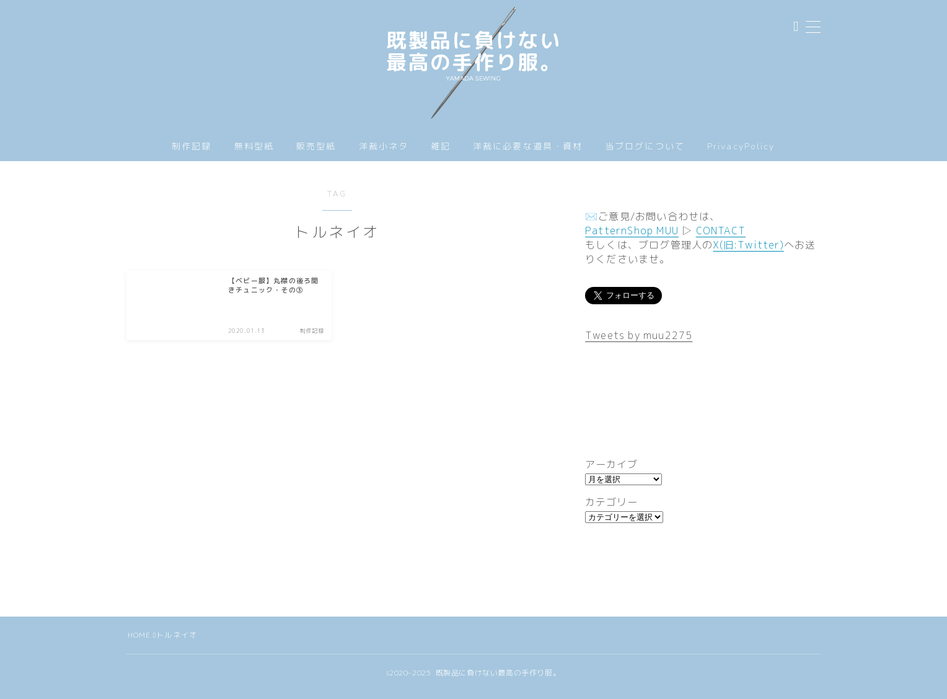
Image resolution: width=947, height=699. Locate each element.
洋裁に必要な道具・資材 (528, 154)
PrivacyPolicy (741, 153)
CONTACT (721, 238)
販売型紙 (316, 154)
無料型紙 (254, 154)
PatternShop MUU (632, 238)
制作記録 (191, 154)
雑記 (441, 154)
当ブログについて (645, 154)
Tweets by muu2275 (638, 343)
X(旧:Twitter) (748, 252)
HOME (139, 642)
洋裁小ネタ (384, 154)
